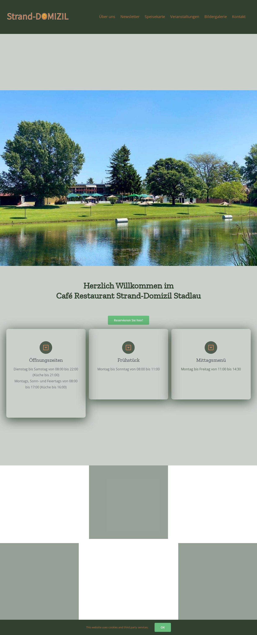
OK (163, 627)
